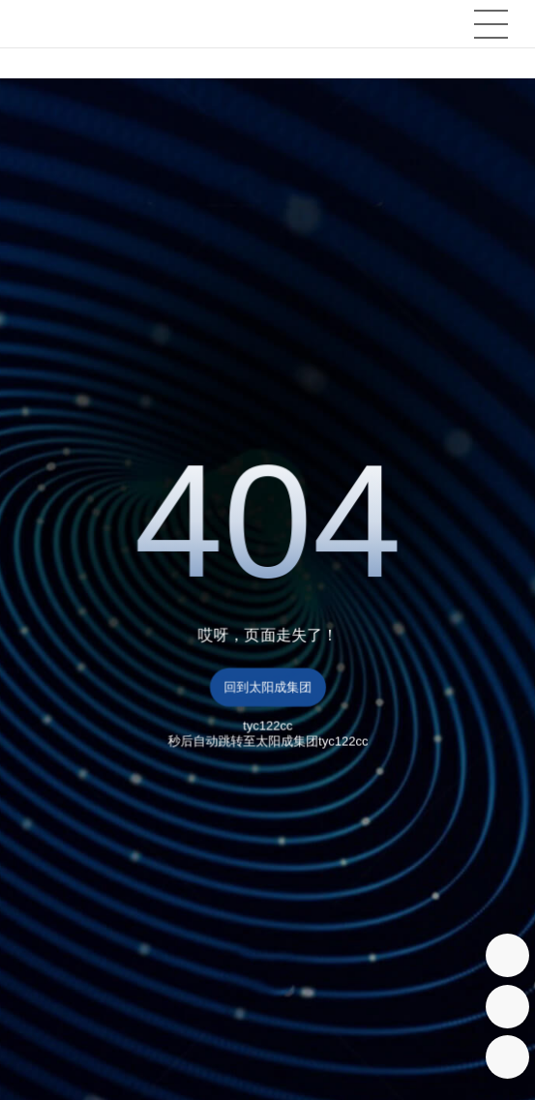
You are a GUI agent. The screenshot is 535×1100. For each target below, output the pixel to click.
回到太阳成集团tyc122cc (267, 693)
